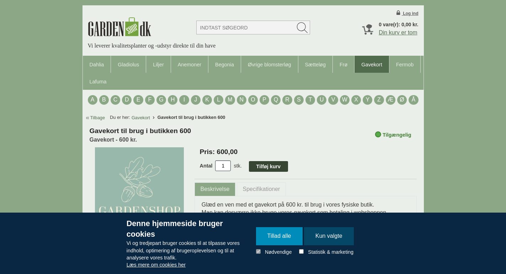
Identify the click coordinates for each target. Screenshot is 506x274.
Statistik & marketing (330, 252)
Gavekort (371, 64)
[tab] (215, 189)
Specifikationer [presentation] (261, 189)
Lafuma (98, 81)
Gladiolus (128, 64)
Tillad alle (279, 236)
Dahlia (97, 64)
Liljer (158, 64)
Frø (343, 64)
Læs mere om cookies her (156, 265)
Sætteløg (315, 64)
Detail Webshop (119, 27)
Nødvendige (278, 252)
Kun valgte (328, 236)
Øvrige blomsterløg (269, 64)
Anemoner (189, 64)
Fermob (405, 64)
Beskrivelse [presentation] (215, 189)
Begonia (224, 64)
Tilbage (97, 117)
